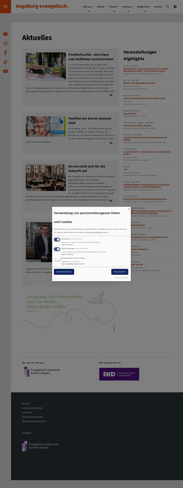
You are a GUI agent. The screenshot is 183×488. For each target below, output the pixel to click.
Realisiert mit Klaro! (121, 278)
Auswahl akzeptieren (64, 272)
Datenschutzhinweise (94, 232)
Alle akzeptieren (120, 272)
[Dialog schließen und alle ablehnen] (129, 208)
